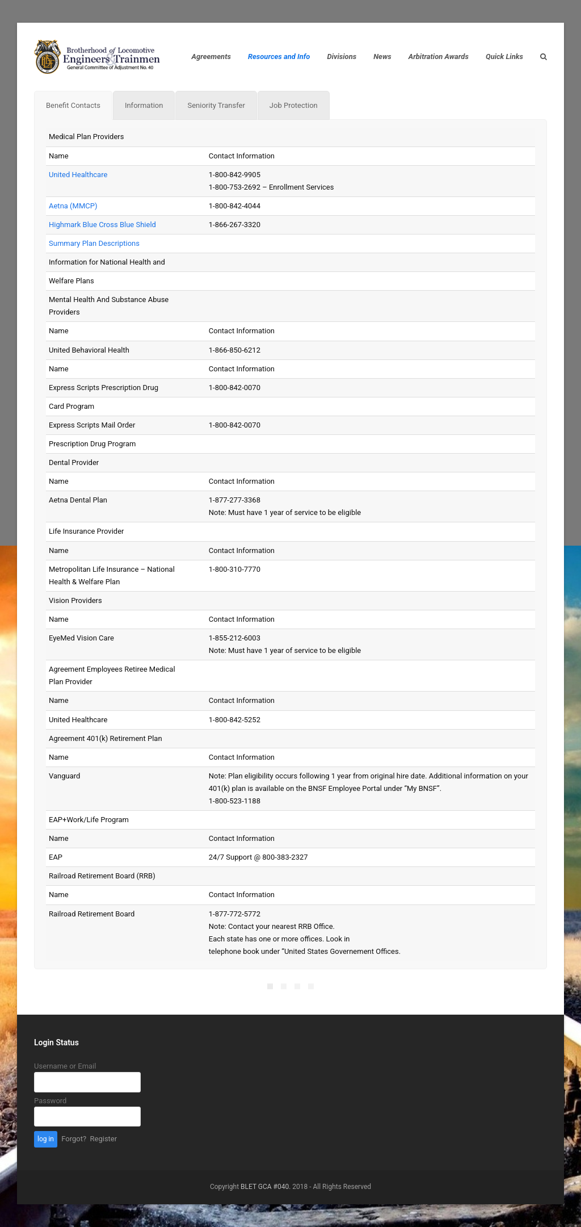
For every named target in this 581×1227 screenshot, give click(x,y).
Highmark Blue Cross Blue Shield (102, 224)
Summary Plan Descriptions (94, 243)
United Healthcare (78, 174)
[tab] (73, 105)
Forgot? (73, 1138)
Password (50, 1100)
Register (103, 1138)
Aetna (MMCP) (73, 206)
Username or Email (65, 1066)
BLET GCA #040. (265, 1187)
